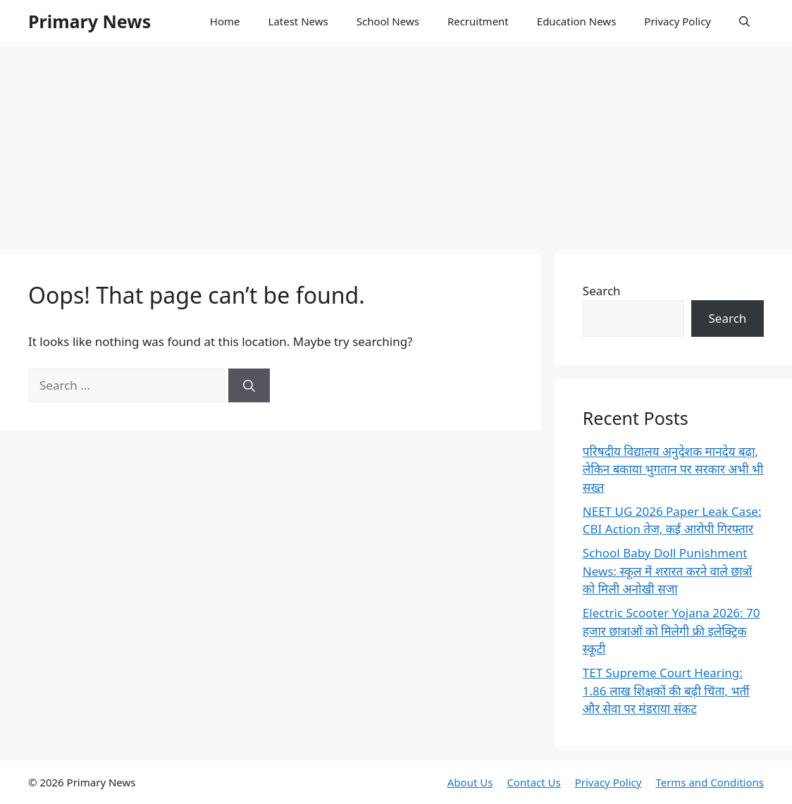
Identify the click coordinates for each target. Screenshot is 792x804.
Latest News (298, 21)
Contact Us (533, 782)
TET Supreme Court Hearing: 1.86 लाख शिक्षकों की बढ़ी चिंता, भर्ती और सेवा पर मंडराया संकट (666, 690)
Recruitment (478, 21)
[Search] (249, 385)
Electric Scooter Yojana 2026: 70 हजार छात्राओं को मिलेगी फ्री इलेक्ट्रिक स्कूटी (671, 631)
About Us (470, 782)
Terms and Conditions (709, 782)
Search (602, 291)
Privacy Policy (677, 21)
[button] (744, 21)
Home (225, 21)
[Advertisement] (396, 141)
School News (388, 21)
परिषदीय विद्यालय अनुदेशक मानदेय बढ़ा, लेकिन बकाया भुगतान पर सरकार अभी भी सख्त (673, 469)
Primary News (89, 21)
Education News (577, 21)
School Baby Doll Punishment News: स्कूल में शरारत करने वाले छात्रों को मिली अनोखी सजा (668, 571)
